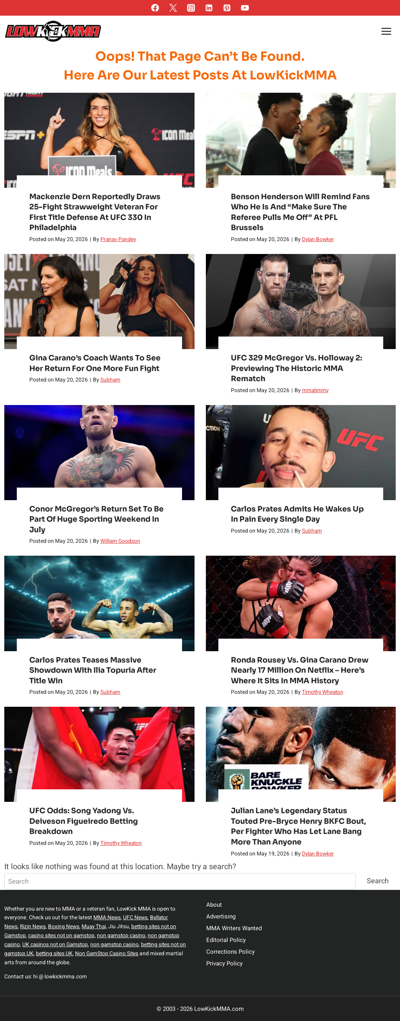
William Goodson (120, 542)
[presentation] (99, 139)
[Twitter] (173, 8)
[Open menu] (386, 31)
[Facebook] (155, 8)
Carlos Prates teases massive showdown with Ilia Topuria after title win (94, 670)
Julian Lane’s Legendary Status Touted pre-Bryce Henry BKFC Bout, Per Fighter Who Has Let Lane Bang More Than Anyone (299, 827)
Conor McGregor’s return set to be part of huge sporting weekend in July (97, 519)
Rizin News (33, 927)
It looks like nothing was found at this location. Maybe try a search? (120, 867)
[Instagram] (191, 8)
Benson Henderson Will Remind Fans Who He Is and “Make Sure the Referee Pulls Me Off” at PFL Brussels (300, 212)
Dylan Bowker (318, 240)
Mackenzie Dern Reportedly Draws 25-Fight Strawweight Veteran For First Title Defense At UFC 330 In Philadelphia (96, 212)
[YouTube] (245, 8)
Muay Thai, (95, 927)
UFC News (135, 919)
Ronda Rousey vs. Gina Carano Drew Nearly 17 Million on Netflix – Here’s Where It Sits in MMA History (300, 670)
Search (378, 882)
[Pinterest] (227, 8)
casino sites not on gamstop (63, 936)
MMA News (107, 919)
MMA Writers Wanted (234, 929)
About (214, 906)
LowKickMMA (293, 75)
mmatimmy (316, 391)
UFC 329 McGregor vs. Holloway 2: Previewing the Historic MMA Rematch (297, 368)
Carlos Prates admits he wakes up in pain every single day (298, 514)
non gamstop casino (124, 936)
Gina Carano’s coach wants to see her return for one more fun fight (95, 363)
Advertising (221, 917)
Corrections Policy (230, 953)
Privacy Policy (224, 964)
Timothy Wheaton (323, 693)
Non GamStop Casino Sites (109, 953)
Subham (110, 380)
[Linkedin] (209, 8)
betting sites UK (56, 953)
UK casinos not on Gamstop (56, 944)
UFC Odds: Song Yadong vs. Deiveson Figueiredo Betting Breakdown (84, 822)
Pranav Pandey (119, 240)
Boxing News (64, 927)
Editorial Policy (226, 941)
